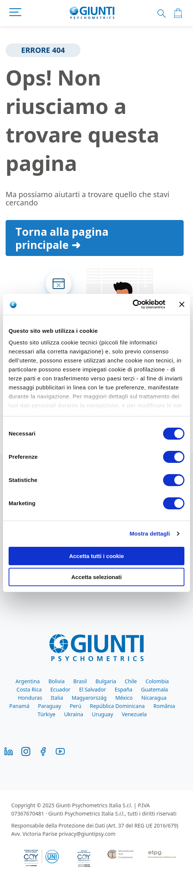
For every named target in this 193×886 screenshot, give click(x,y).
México (124, 697)
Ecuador (60, 689)
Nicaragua (153, 697)
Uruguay (102, 714)
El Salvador (92, 689)
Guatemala (154, 689)
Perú (76, 705)
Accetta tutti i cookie (96, 556)
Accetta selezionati (96, 577)
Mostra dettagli (149, 533)
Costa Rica (29, 689)
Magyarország (89, 697)
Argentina (28, 681)
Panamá (19, 705)
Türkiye (47, 714)
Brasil (80, 681)
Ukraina (73, 714)
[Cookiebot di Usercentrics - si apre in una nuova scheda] (132, 304)
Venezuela (134, 714)
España (123, 689)
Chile (131, 681)
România (164, 705)
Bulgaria (105, 681)
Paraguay (49, 705)
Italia (57, 697)
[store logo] (92, 13)
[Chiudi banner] (181, 304)
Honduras (30, 697)
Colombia (157, 681)
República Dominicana (117, 705)
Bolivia (56, 681)
